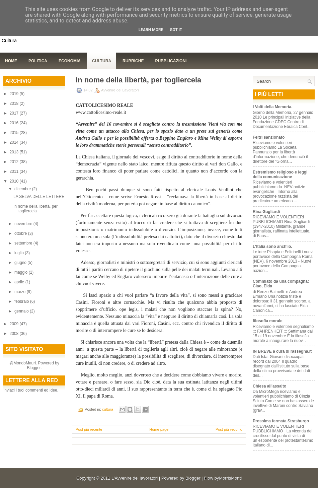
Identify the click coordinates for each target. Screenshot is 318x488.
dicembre (23, 189)
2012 (15, 161)
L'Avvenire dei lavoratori (134, 478)
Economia (70, 61)
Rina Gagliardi (266, 211)
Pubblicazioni (170, 61)
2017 (15, 113)
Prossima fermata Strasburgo (281, 421)
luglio (19, 253)
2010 (15, 181)
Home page (158, 429)
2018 (15, 103)
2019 (15, 93)
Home (11, 61)
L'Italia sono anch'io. (272, 246)
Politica (37, 61)
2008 (15, 333)
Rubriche (133, 61)
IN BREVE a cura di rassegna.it (282, 351)
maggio (21, 272)
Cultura (101, 61)
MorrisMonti (230, 478)
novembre (23, 223)
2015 (15, 132)
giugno (20, 262)
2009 (15, 324)
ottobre (21, 233)
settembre (23, 243)
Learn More (151, 29)
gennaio (22, 311)
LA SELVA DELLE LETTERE (38, 196)
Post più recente (89, 429)
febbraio (22, 301)
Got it (176, 29)
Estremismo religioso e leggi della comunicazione (280, 174)
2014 (15, 142)
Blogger (34, 367)
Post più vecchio (229, 429)
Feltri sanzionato (269, 137)
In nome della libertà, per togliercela (35, 208)
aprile (19, 282)
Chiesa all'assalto (269, 386)
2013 (15, 152)
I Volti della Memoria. (272, 106)
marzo (20, 291)
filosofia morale (268, 321)
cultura (107, 409)
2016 (15, 123)
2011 (15, 171)
